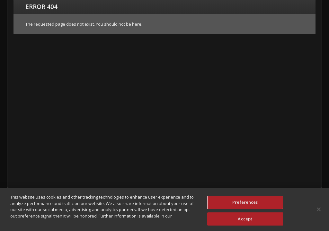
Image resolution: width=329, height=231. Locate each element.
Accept (245, 220)
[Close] (319, 210)
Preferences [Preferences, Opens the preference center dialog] (245, 203)
